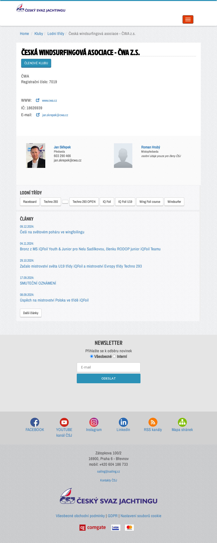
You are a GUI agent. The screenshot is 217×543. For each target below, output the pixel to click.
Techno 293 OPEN (84, 201)
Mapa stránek (182, 425)
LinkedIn (123, 425)
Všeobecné (101, 356)
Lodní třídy (55, 33)
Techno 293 (51, 201)
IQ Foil (107, 201)
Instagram (94, 425)
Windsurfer (174, 201)
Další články (30, 313)
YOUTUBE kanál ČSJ (64, 428)
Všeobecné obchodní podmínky (80, 515)
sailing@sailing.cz (108, 471)
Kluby (38, 33)
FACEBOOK (35, 425)
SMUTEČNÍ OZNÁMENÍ (38, 280)
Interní (120, 356)
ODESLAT (108, 378)
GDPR (113, 515)
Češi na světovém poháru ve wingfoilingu (52, 229)
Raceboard (29, 201)
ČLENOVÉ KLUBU (36, 63)
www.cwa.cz (46, 100)
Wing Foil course (150, 201)
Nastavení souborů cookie (141, 515)
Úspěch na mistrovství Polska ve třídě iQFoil (54, 297)
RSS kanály (153, 425)
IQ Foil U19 (125, 201)
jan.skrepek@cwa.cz (52, 115)
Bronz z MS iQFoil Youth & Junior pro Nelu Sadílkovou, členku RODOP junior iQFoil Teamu (90, 246)
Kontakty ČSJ (108, 480)
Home (24, 33)
